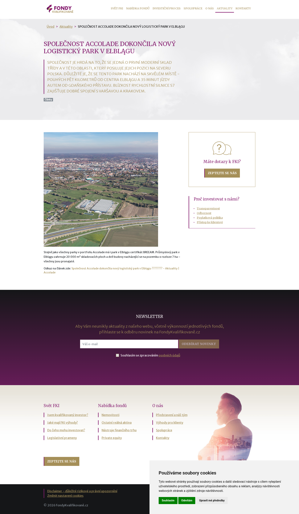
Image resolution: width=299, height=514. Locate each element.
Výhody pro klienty (169, 422)
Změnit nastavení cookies (65, 496)
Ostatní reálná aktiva (117, 422)
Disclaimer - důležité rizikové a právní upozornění (82, 491)
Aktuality (225, 8)
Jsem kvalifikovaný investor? (67, 415)
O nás (209, 8)
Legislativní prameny (62, 438)
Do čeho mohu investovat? (66, 430)
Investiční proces (167, 8)
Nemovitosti (110, 415)
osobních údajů (169, 355)
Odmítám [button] (186, 500)
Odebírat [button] (199, 344)
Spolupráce (193, 8)
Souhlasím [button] (168, 500)
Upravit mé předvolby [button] (211, 500)
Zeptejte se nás (222, 173)
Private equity (112, 438)
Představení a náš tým (171, 415)
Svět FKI (117, 8)
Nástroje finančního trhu (119, 430)
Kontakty (243, 8)
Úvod (50, 26)
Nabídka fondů (138, 8)
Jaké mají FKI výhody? (62, 422)
